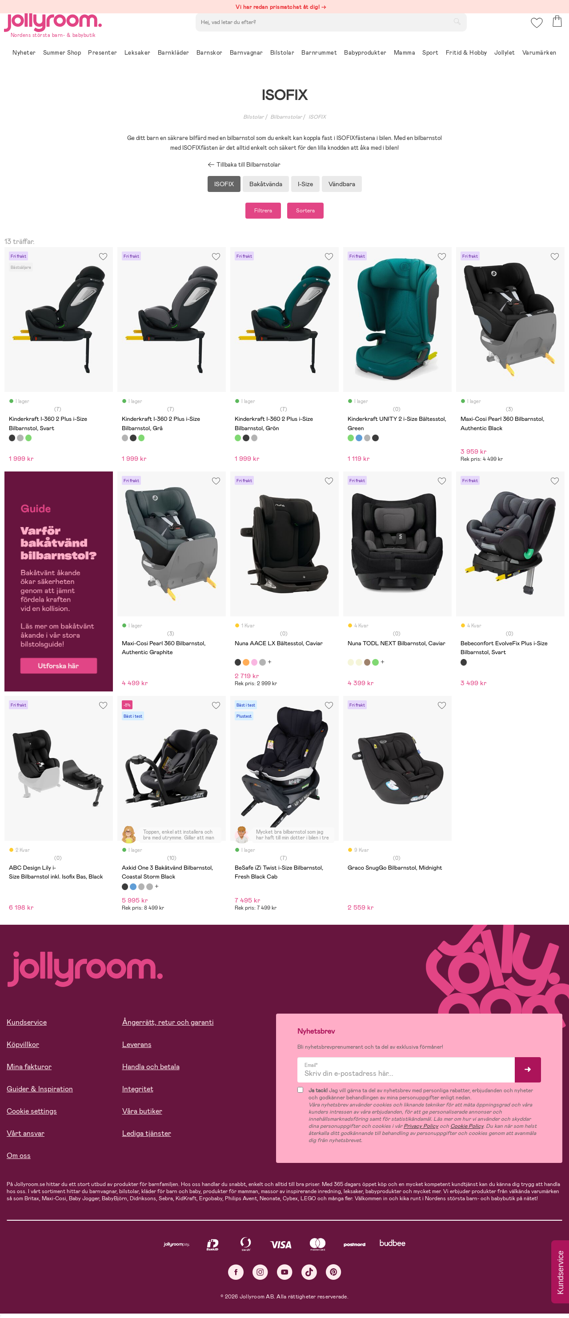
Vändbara (342, 184)
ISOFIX (317, 116)
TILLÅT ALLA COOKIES (68, 1288)
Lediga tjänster (146, 1137)
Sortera (316, 212)
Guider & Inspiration (40, 1093)
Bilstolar (253, 116)
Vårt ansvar (25, 1137)
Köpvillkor (23, 1049)
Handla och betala (151, 1071)
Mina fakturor (29, 1071)
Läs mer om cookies (47, 1260)
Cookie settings (32, 1115)
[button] (534, 33)
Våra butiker (142, 1115)
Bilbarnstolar (286, 116)
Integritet (137, 1093)
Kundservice (27, 1026)
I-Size (305, 184)
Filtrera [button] (252, 212)
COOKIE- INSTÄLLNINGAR (171, 1288)
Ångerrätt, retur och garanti (168, 1026)
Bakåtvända (265, 184)
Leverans (137, 1049)
